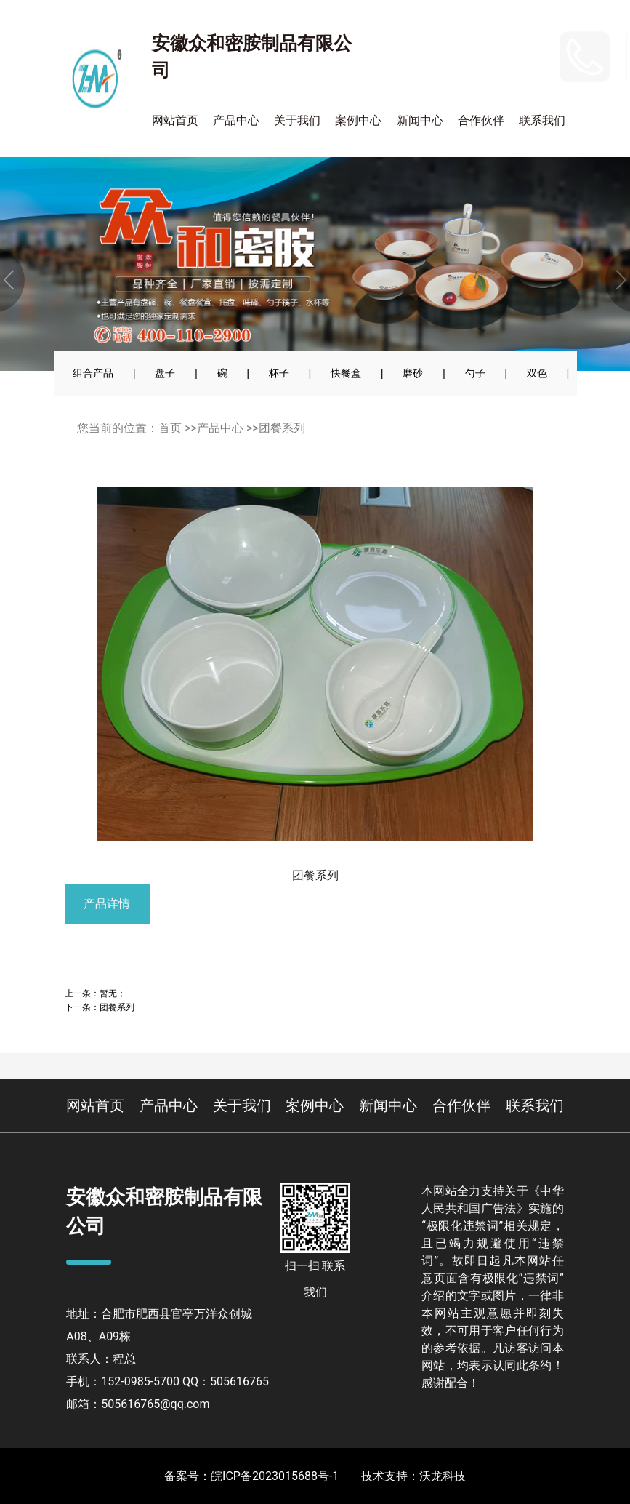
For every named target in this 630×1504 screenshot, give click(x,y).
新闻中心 (420, 120)
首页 (170, 428)
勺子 (475, 373)
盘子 (165, 373)
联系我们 (542, 120)
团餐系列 (282, 428)
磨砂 (413, 373)
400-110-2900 (506, 76)
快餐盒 (346, 373)
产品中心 (236, 120)
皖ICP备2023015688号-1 (275, 1476)
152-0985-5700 (492, 46)
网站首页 (175, 120)
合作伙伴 (481, 120)
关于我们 (297, 120)
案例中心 (358, 120)
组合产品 (93, 373)
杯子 (279, 373)
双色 (537, 373)
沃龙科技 (442, 1476)
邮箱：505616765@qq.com (137, 1404)
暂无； (113, 993)
